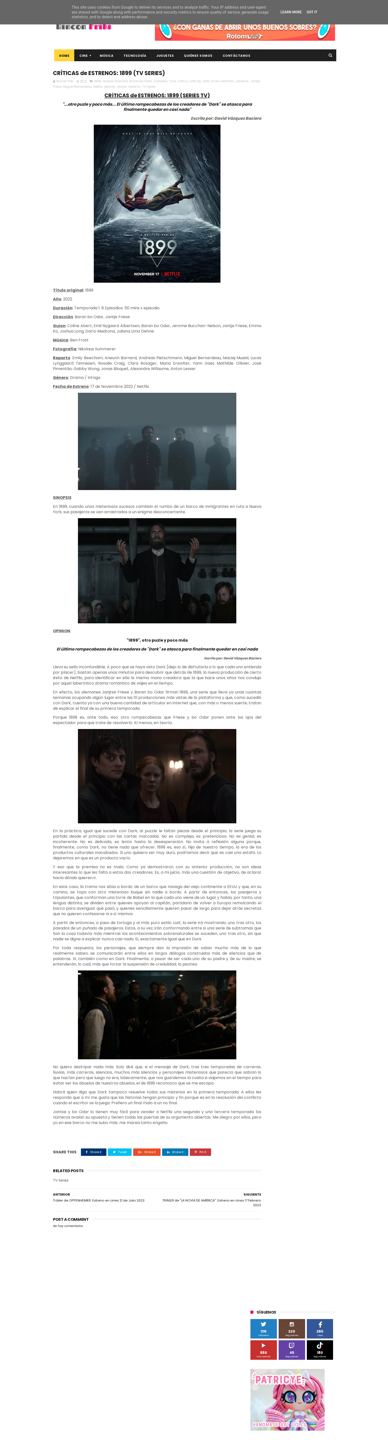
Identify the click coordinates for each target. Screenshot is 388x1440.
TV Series (174, 87)
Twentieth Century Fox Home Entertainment (287, 445)
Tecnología (133, 56)
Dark (206, 82)
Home (63, 56)
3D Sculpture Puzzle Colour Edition (279, 336)
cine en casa (262, 473)
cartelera (160, 82)
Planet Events (318, 400)
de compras (280, 482)
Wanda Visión (297, 455)
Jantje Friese (77, 87)
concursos (310, 473)
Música (105, 56)
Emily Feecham (222, 82)
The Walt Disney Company (273, 427)
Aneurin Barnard (115, 82)
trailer (257, 509)
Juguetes (163, 56)
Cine (82, 56)
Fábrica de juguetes (268, 372)
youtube (321, 509)
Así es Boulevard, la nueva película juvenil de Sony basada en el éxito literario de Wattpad (302, 1365)
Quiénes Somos (197, 56)
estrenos (59, 87)
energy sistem (264, 491)
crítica (183, 82)
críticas (195, 82)
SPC (256, 409)
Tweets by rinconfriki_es (271, 213)
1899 (97, 82)
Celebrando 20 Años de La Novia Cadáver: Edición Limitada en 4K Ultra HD (300, 1410)
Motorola (314, 391)
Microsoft (293, 391)
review (147, 87)
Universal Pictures (266, 455)
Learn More (291, 12)
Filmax (301, 363)
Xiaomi (258, 464)
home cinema (264, 500)
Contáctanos (235, 56)
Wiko (317, 455)
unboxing (276, 509)
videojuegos (299, 509)
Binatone (290, 354)
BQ (273, 354)
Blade (307, 354)
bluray (293, 464)
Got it (312, 12)
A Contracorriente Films (271, 345)
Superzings (322, 418)
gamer (308, 491)
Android (259, 354)
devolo (301, 482)
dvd (316, 482)
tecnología (317, 500)
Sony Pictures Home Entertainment (280, 418)
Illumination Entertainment (274, 381)
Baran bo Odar (140, 82)
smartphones (291, 500)
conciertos (287, 473)
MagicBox (309, 381)
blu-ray (276, 464)
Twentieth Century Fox (270, 436)
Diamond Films (278, 363)
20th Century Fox (266, 327)
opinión (135, 87)
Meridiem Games (266, 391)
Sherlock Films (276, 409)
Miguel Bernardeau (102, 87)
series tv (159, 87)
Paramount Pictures (285, 400)
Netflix (123, 87)
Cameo (324, 354)
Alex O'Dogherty (308, 345)
